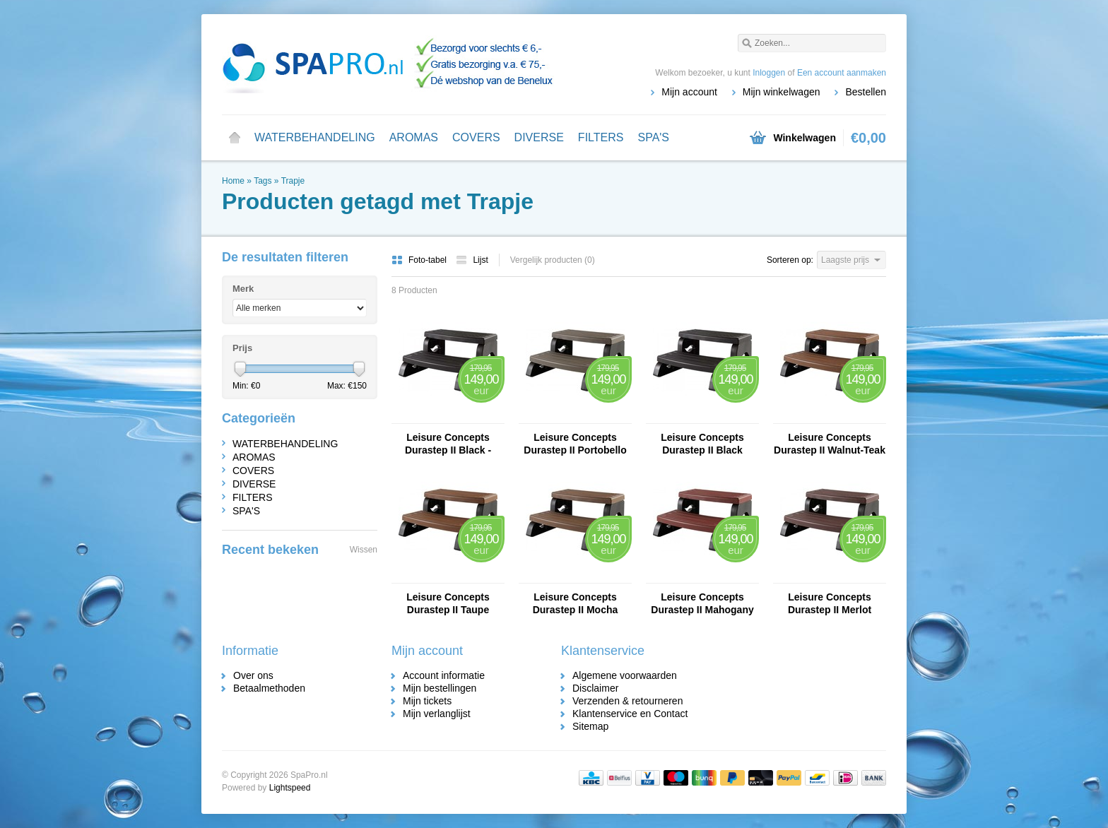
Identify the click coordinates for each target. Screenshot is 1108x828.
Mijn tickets (427, 700)
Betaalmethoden (269, 688)
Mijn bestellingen (439, 688)
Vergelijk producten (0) (552, 260)
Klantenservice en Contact (630, 713)
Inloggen (769, 73)
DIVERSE (539, 137)
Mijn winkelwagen (781, 91)
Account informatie (444, 675)
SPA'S (653, 137)
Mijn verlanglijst (437, 713)
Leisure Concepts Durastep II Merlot (829, 603)
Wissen (363, 550)
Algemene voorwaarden (624, 675)
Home (234, 137)
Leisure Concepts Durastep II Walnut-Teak (829, 444)
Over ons (253, 675)
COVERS (476, 137)
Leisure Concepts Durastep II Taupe (447, 603)
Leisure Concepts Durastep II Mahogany (702, 603)
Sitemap (590, 726)
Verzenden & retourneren (627, 700)
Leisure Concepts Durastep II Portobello (575, 444)
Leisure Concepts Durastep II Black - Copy (448, 444)
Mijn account (689, 91)
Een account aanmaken (841, 73)
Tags (262, 181)
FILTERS (601, 137)
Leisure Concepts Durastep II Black (702, 444)
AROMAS (413, 137)
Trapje (293, 181)
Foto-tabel (420, 260)
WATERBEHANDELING (314, 137)
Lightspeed (290, 788)
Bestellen (865, 91)
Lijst (472, 260)
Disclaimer (595, 688)
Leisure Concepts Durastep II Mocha (575, 603)
